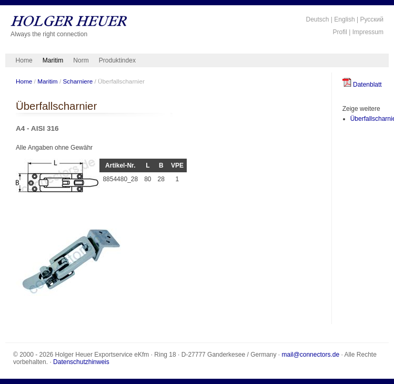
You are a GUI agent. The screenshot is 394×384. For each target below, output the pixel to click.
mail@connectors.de (311, 354)
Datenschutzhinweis (81, 362)
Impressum (367, 32)
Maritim (53, 60)
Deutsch (317, 19)
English (344, 19)
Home (24, 60)
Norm (80, 60)
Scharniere (78, 81)
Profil (340, 32)
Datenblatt (362, 84)
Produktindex (117, 60)
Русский (371, 19)
